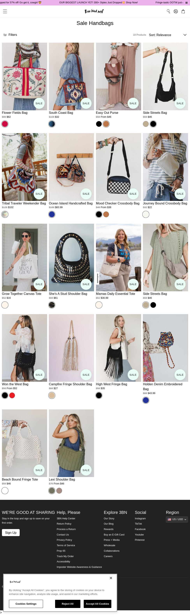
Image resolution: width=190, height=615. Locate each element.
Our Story (109, 518)
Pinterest (140, 540)
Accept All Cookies (97, 603)
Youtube (139, 534)
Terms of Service (66, 545)
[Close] (111, 578)
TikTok (138, 523)
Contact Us (63, 534)
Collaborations (112, 551)
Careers (108, 556)
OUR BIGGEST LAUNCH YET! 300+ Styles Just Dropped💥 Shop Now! (103, 2)
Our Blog (108, 523)
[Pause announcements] (186, 2)
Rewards (108, 529)
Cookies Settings (26, 603)
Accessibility (63, 561)
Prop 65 (61, 551)
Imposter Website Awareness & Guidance (79, 567)
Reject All (68, 603)
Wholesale (109, 545)
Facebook (140, 529)
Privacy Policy (64, 540)
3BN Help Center (66, 518)
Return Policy (64, 523)
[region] (60, 593)
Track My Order (65, 556)
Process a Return (66, 529)
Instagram (140, 518)
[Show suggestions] (177, 519)
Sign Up (10, 532)
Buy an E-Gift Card (114, 534)
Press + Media (112, 540)
